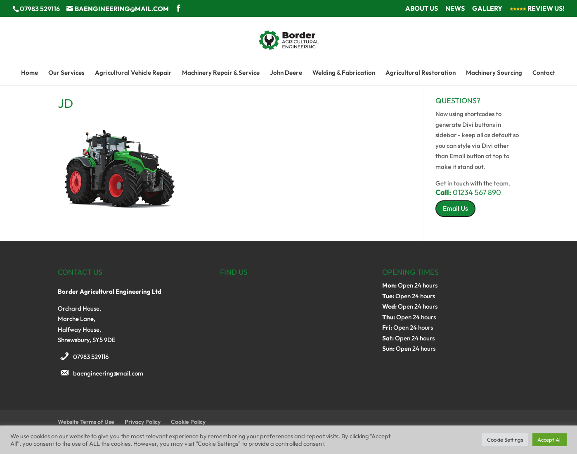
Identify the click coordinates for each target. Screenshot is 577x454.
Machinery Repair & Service (221, 73)
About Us (421, 8)
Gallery (487, 8)
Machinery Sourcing (494, 73)
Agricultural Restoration (420, 73)
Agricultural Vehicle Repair (133, 73)
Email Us (455, 208)
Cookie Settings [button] (505, 439)
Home (29, 73)
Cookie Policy (188, 421)
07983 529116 (91, 357)
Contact (543, 73)
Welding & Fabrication (343, 73)
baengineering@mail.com (108, 373)
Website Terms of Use (86, 421)
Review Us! (537, 8)
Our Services (66, 73)
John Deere (286, 73)
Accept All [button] (549, 439)
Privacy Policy (143, 421)
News (455, 8)
